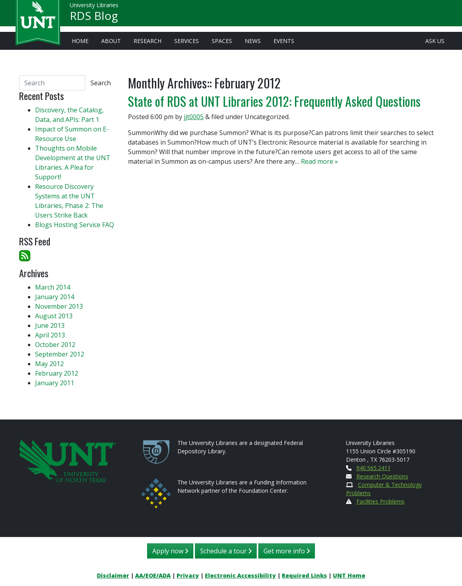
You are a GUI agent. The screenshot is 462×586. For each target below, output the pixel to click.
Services (186, 41)
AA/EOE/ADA (153, 575)
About (111, 41)
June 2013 (50, 325)
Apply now (170, 551)
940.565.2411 (373, 468)
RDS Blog (94, 18)
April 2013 (50, 335)
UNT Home (349, 575)
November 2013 (59, 306)
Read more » (319, 161)
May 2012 (49, 363)
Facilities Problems (380, 501)
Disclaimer (113, 575)
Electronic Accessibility (240, 575)
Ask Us (434, 41)
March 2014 (52, 287)
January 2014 (54, 296)
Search (100, 82)
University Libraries (94, 8)
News (253, 41)
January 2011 (54, 382)
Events (283, 41)
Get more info (286, 551)
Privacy (188, 575)
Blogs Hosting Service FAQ (74, 224)
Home (80, 41)
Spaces (222, 41)
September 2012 (59, 354)
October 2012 (55, 344)
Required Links (304, 575)
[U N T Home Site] (67, 460)
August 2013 (54, 316)
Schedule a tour (226, 551)
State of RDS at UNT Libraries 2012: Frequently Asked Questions (274, 101)
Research (147, 41)
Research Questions (382, 476)
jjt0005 (194, 116)
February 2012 (56, 373)
